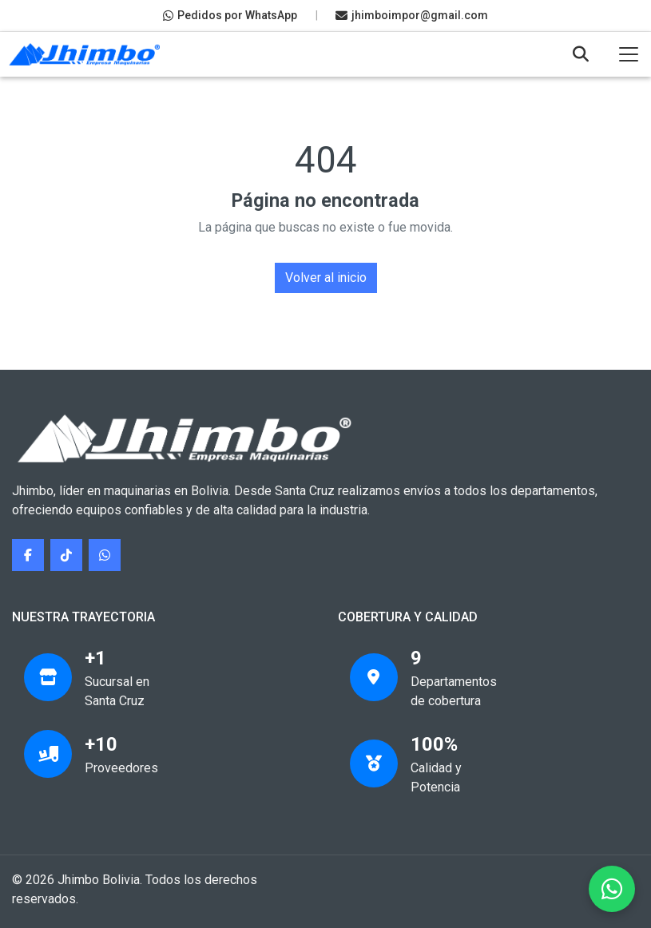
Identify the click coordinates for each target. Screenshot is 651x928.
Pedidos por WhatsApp (230, 15)
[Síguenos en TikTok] (66, 555)
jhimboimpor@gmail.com (411, 15)
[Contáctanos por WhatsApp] (105, 555)
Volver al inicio (326, 277)
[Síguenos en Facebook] (28, 555)
